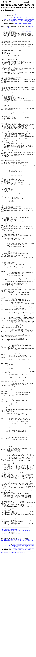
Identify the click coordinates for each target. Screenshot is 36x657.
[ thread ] (20, 23)
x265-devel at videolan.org (9, 630)
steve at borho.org (11, 14)
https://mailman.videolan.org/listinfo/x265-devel (16, 631)
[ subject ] (24, 23)
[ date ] (15, 23)
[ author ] (30, 23)
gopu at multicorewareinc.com (25, 32)
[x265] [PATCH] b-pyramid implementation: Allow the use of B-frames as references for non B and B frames (19, 18)
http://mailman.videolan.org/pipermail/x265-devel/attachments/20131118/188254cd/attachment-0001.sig (17, 642)
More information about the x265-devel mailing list (13, 655)
